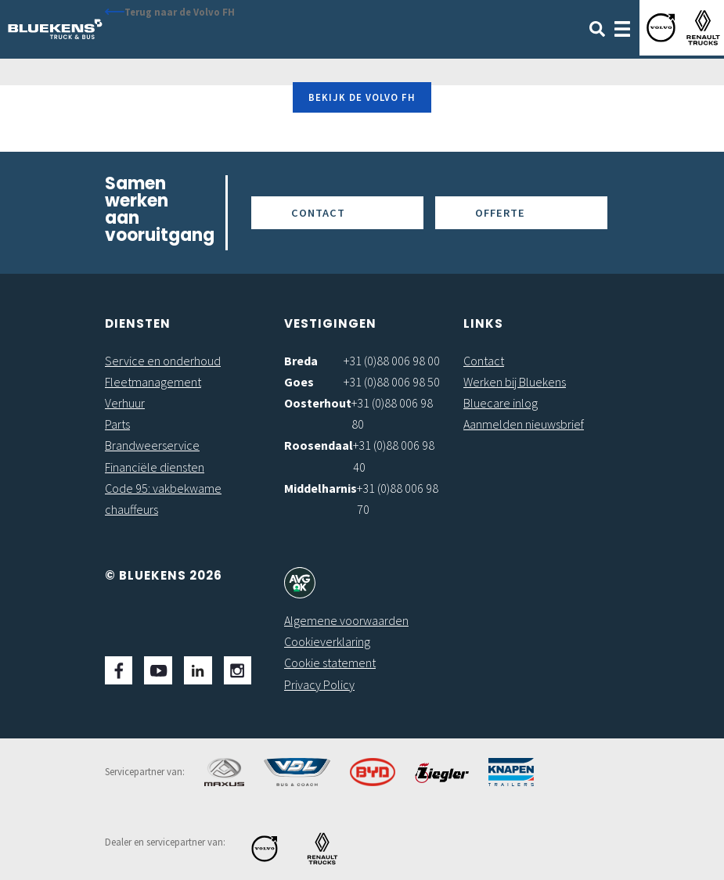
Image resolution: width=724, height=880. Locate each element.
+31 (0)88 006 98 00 (392, 360)
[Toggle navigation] (622, 27)
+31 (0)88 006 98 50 (392, 382)
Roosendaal (318, 445)
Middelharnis (320, 488)
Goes (299, 382)
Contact (318, 213)
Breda (301, 360)
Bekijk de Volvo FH (362, 97)
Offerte (500, 213)
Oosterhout (317, 403)
